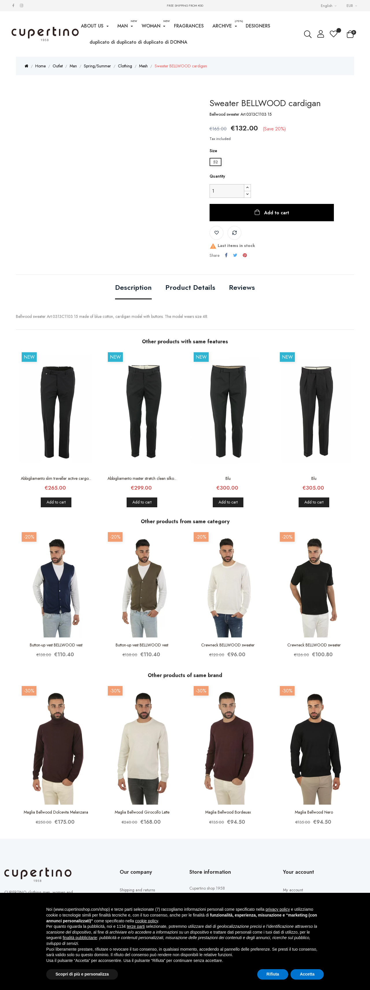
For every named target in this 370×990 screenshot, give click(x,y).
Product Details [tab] (190, 287)
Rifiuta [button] (273, 974)
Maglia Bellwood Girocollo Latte (142, 812)
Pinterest (245, 255)
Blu (228, 478)
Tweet (235, 255)
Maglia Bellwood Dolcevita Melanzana (56, 812)
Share (226, 255)
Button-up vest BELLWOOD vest (56, 645)
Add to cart (276, 212)
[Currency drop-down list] (352, 5)
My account (293, 890)
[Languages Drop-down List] (329, 5)
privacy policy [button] (278, 909)
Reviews (242, 287)
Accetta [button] (307, 974)
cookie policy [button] (146, 921)
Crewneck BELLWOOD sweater (228, 645)
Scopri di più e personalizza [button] (82, 974)
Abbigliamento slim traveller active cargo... (56, 478)
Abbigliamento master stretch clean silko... (142, 478)
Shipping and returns (137, 890)
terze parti (136, 926)
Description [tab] (133, 287)
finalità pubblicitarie (80, 937)
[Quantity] (227, 191)
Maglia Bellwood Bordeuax (228, 812)
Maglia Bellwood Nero (314, 812)
